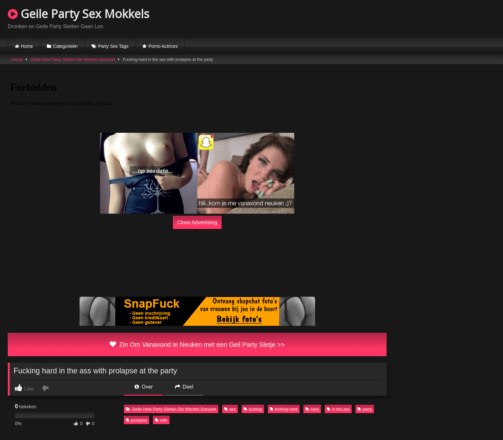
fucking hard (284, 409)
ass (230, 409)
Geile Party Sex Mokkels (78, 14)
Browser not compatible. (419, 18)
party (364, 409)
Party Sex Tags (113, 46)
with (161, 420)
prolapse (136, 420)
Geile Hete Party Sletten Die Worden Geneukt (73, 59)
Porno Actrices (163, 46)
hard (312, 409)
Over (144, 387)
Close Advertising (197, 222)
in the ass (338, 409)
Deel (184, 387)
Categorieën (65, 46)
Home (27, 46)
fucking (253, 409)
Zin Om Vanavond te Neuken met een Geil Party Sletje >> (197, 344)
